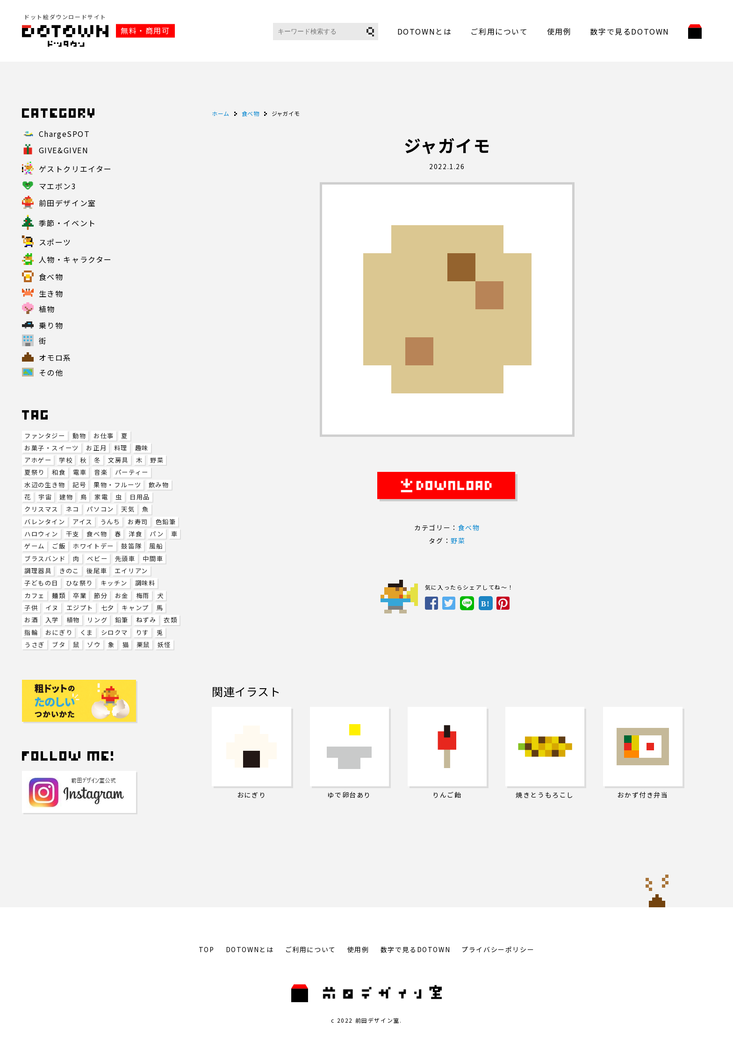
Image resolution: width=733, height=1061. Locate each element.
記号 (79, 484)
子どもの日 (41, 582)
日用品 (139, 496)
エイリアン (131, 570)
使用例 (559, 31)
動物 (79, 435)
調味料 (145, 582)
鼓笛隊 (131, 545)
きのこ (69, 570)
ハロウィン (41, 533)
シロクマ (114, 632)
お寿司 (138, 521)
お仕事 (103, 435)
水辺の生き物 (44, 484)
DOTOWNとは (424, 31)
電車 (79, 472)
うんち (110, 521)
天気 (128, 509)
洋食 (135, 533)
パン (157, 533)
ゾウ (94, 644)
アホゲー (37, 460)
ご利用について (499, 31)
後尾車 (96, 570)
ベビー (97, 558)
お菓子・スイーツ (51, 447)
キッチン (114, 582)
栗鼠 (143, 644)
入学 (52, 619)
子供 (31, 607)
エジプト (79, 607)
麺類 (58, 595)
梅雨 (143, 595)
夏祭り (34, 472)
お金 (122, 595)
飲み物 (159, 484)
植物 (73, 619)
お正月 (96, 447)
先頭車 (125, 558)
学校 (65, 460)
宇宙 (45, 496)
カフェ (34, 595)
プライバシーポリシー (497, 949)
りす (142, 632)
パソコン (100, 509)
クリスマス (41, 509)
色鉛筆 (166, 521)
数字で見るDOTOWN (629, 31)
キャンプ (135, 607)
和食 (58, 472)
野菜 (157, 460)
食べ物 (96, 533)
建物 (66, 496)
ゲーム (34, 545)
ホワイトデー (93, 545)
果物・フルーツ (117, 484)
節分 (101, 595)
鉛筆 (122, 619)
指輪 (31, 632)
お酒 (31, 619)
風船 (156, 545)
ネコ (72, 509)
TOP (207, 949)
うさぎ (34, 644)
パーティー (132, 472)
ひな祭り (79, 582)
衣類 (170, 619)
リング (97, 619)
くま (86, 632)
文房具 (118, 460)
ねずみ (146, 619)
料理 (121, 447)
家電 (101, 496)
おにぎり (58, 632)
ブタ (58, 644)
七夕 (108, 607)
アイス (82, 521)
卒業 (79, 595)
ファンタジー (44, 435)
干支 (72, 533)
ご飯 (58, 545)
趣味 (142, 447)
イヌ (52, 607)
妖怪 (164, 644)
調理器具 (37, 570)
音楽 (101, 472)
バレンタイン (44, 521)
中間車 (153, 558)
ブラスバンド (45, 558)
